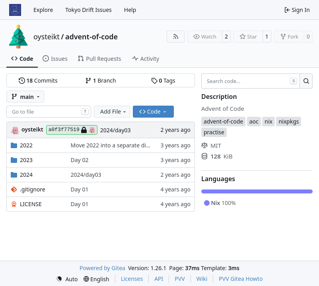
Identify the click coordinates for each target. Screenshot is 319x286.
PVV (180, 278)
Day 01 (80, 189)
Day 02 (80, 160)
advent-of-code (91, 37)
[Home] (15, 10)
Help (130, 10)
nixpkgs (288, 121)
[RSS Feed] (176, 37)
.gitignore (32, 189)
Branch (100, 80)
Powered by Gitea (102, 268)
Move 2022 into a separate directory (118, 145)
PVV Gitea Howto (241, 278)
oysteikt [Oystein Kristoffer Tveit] (32, 129)
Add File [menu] (113, 111)
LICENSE (31, 204)
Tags (163, 80)
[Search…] (306, 81)
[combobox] (48, 112)
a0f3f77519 (72, 130)
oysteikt (46, 37)
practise (214, 132)
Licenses (132, 278)
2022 (26, 145)
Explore (43, 10)
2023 (26, 160)
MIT (211, 145)
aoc (254, 121)
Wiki (202, 278)
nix (268, 121)
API (158, 278)
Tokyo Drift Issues (88, 10)
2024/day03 (115, 130)
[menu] (67, 279)
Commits (38, 80)
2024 (26, 174)
